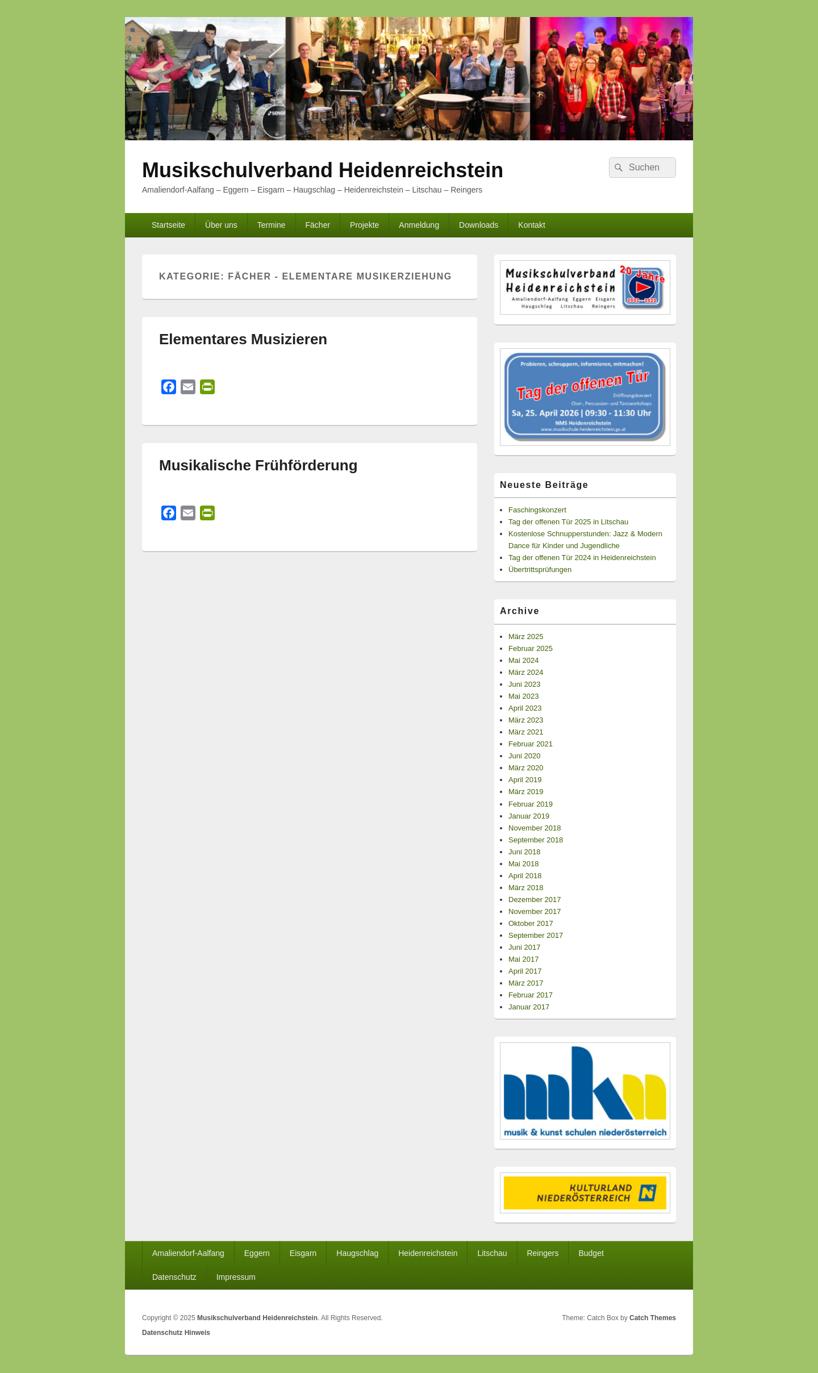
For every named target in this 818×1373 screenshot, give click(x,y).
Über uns (221, 224)
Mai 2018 (523, 863)
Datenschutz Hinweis (176, 1333)
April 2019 (525, 779)
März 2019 (525, 791)
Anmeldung (419, 224)
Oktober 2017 (530, 923)
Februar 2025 (530, 648)
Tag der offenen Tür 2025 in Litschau (568, 522)
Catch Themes (652, 1318)
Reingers (542, 1253)
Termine (271, 224)
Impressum (236, 1277)
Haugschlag (357, 1253)
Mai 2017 (523, 959)
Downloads (478, 224)
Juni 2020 (524, 756)
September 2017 (535, 935)
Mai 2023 (523, 696)
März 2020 (525, 767)
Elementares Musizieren (243, 339)
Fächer (318, 224)
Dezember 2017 (534, 899)
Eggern (257, 1253)
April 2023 (525, 708)
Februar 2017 (530, 995)
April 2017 (525, 971)
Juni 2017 (524, 947)
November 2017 (534, 911)
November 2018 (534, 828)
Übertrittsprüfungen (539, 569)
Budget (590, 1253)
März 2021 (525, 732)
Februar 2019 (530, 804)
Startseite (168, 224)
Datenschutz (174, 1277)
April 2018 (525, 875)
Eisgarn (303, 1253)
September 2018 (535, 840)
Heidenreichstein (427, 1253)
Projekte (364, 224)
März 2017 (525, 983)
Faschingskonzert (537, 510)
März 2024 (525, 672)
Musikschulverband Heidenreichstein (322, 170)
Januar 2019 (528, 816)
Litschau (492, 1253)
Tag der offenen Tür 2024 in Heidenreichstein (582, 557)
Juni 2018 (524, 852)
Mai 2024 (523, 660)
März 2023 (525, 720)
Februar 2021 (530, 744)
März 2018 (525, 887)
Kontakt (531, 224)
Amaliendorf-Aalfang (188, 1253)
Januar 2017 (528, 1007)
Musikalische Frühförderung (258, 465)
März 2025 (525, 636)
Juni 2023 (524, 684)
